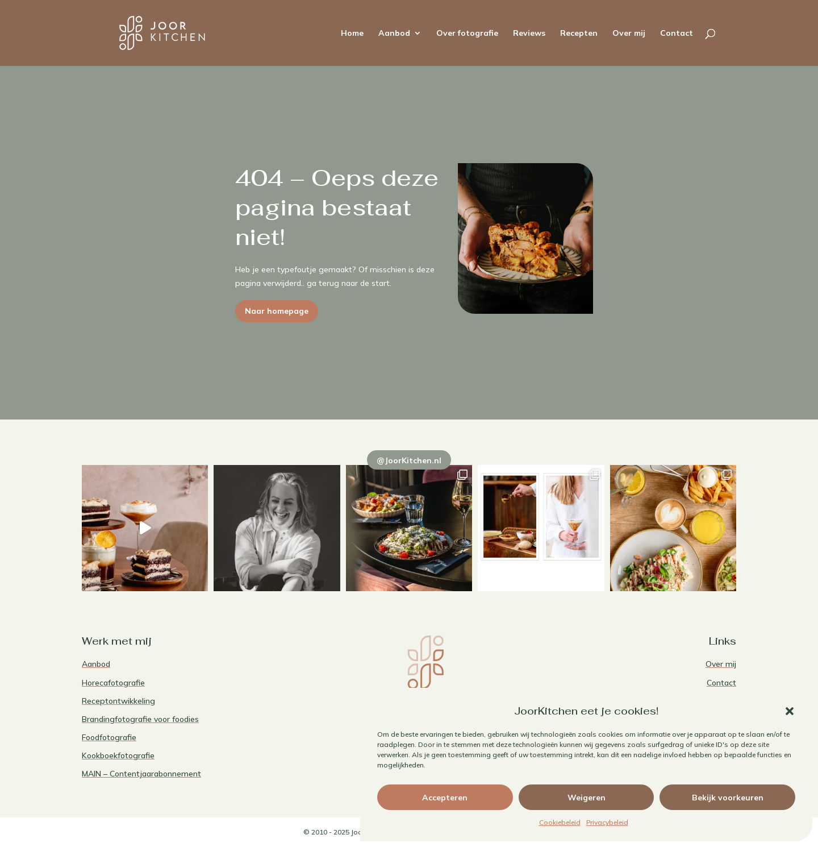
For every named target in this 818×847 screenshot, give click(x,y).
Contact (676, 33)
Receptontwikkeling (118, 701)
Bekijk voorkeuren (727, 797)
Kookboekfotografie (118, 755)
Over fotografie (467, 33)
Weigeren (586, 797)
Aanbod (394, 33)
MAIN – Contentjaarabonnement (141, 774)
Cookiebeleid (560, 822)
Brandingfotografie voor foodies (140, 719)
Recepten (579, 33)
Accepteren (445, 797)
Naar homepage (276, 311)
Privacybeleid (607, 822)
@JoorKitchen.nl (409, 460)
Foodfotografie (109, 737)
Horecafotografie (113, 683)
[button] (789, 711)
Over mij (628, 33)
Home (352, 33)
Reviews (529, 33)
